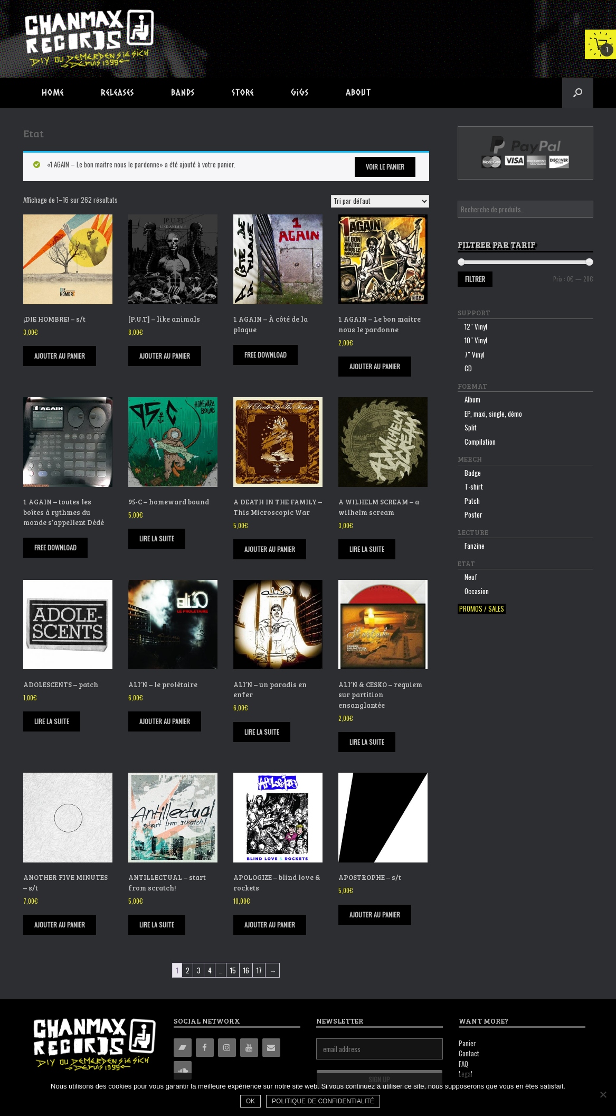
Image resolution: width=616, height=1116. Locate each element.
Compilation (480, 441)
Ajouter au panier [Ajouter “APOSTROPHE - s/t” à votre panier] (374, 914)
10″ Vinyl (476, 340)
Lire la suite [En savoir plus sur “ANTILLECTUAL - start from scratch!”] (156, 924)
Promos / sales (481, 609)
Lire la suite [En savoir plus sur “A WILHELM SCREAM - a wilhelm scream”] (366, 549)
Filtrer (475, 279)
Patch (472, 500)
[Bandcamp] (183, 1047)
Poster (473, 514)
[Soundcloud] (183, 1070)
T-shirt (474, 486)
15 (233, 970)
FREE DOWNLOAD (265, 354)
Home (53, 92)
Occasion (477, 591)
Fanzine (475, 545)
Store (243, 92)
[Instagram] (227, 1047)
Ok (251, 1101)
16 (246, 970)
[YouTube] (249, 1047)
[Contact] (271, 1047)
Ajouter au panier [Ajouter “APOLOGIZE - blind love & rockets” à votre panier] (269, 924)
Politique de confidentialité (323, 1101)
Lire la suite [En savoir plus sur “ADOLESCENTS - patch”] (51, 721)
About (358, 92)
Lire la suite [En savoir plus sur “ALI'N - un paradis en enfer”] (261, 731)
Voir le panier (385, 166)
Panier (467, 1043)
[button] (577, 93)
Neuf (471, 576)
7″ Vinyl (475, 354)
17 (259, 970)
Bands (183, 92)
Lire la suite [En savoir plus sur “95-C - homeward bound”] (156, 538)
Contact (469, 1053)
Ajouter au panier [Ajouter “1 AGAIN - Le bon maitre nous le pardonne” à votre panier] (374, 366)
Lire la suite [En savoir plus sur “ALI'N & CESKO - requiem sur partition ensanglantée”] (366, 741)
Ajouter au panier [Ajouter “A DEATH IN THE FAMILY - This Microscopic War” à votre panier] (269, 549)
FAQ (463, 1063)
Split (471, 427)
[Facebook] (205, 1047)
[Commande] (380, 201)
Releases (117, 92)
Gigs (300, 92)
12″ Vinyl (476, 326)
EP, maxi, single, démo (493, 413)
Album (472, 399)
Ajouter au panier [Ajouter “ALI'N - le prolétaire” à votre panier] (164, 721)
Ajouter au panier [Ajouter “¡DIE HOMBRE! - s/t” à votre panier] (59, 355)
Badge (473, 472)
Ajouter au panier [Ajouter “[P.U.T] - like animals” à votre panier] (164, 355)
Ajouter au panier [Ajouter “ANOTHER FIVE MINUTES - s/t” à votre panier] (59, 924)
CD (468, 368)
